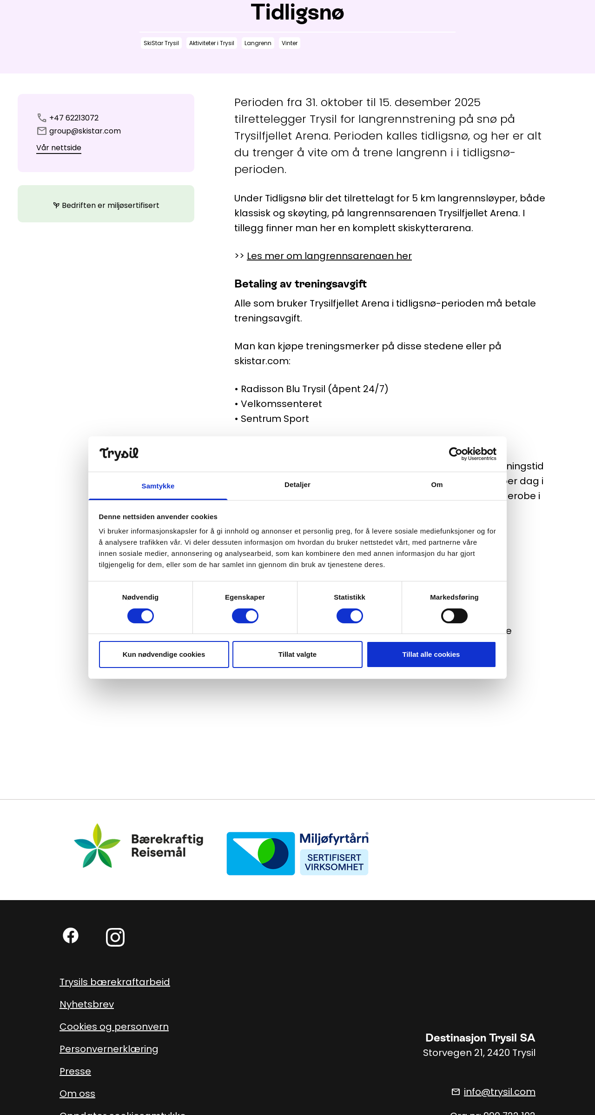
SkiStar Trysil (161, 43)
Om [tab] (437, 484)
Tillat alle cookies (431, 654)
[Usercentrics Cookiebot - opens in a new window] (455, 454)
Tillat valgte (297, 654)
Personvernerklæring (109, 1048)
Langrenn (258, 43)
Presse (75, 1071)
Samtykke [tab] (158, 486)
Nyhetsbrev (87, 1004)
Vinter (290, 43)
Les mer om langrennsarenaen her (329, 255)
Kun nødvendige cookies (164, 654)
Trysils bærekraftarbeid (115, 981)
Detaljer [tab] (297, 484)
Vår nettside (58, 147)
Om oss (77, 1093)
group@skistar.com (85, 131)
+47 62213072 (74, 118)
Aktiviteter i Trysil (211, 43)
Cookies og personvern (114, 1026)
